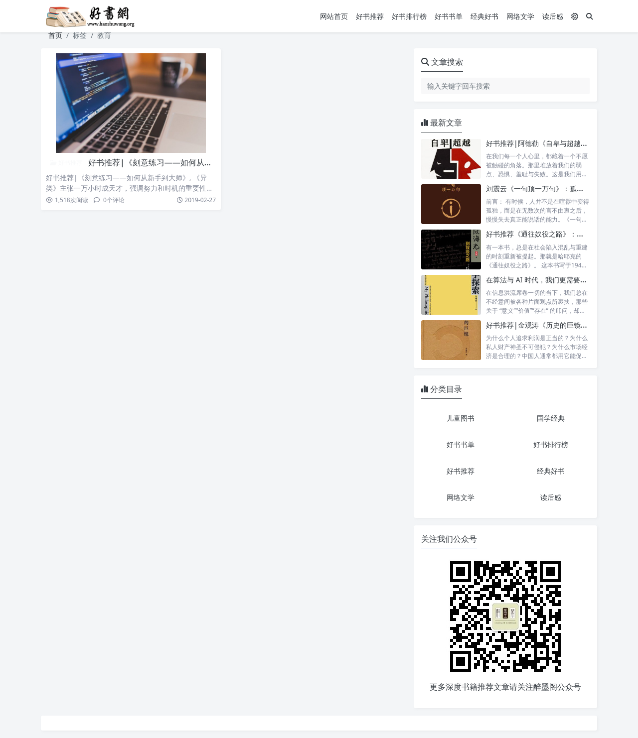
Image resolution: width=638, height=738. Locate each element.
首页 (55, 35)
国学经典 (551, 418)
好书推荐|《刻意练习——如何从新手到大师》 (170, 162)
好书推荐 (370, 16)
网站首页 (334, 16)
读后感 (552, 16)
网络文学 (520, 16)
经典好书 (484, 16)
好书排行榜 (409, 16)
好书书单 (449, 16)
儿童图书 (461, 418)
